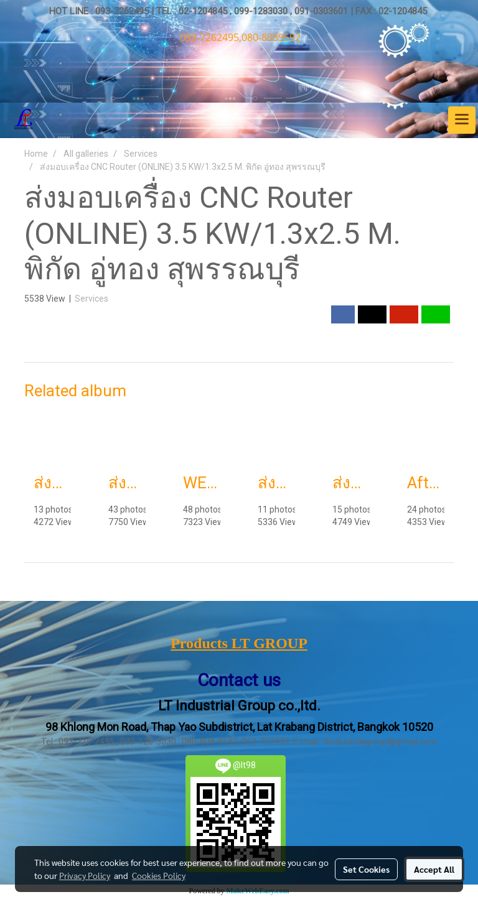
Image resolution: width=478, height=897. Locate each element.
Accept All (434, 869)
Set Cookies (366, 869)
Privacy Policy (84, 875)
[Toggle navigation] (462, 120)
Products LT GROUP (239, 643)
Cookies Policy (158, 875)
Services (91, 299)
